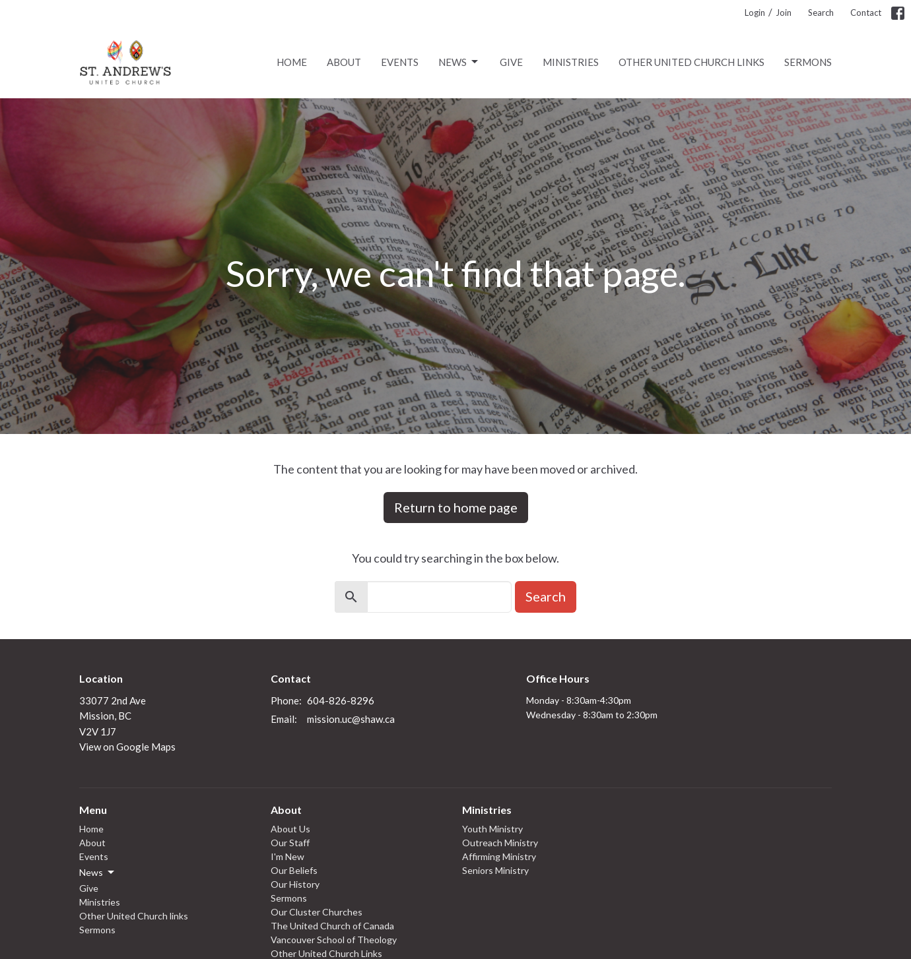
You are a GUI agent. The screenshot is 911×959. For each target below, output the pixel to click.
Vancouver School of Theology (334, 939)
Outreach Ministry (500, 842)
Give (511, 62)
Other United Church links (691, 62)
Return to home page (456, 507)
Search (821, 12)
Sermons (808, 62)
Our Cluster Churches (316, 911)
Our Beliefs (294, 870)
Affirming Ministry (499, 856)
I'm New (287, 856)
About (344, 62)
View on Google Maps (127, 747)
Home (292, 62)
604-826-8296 (340, 700)
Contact (865, 12)
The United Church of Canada (332, 925)
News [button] (97, 872)
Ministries (571, 62)
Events (400, 62)
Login (755, 12)
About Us (290, 828)
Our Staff (290, 842)
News (459, 62)
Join (784, 12)
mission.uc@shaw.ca (351, 719)
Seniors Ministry (495, 870)
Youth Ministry (492, 828)
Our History (295, 884)
